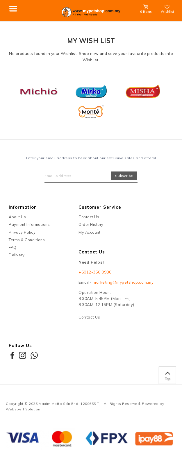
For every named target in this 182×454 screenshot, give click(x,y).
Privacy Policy (22, 232)
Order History (91, 224)
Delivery (16, 255)
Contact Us (88, 217)
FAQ (13, 247)
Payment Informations (29, 224)
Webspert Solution (23, 409)
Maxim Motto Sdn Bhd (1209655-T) (70, 403)
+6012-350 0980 (94, 272)
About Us (17, 217)
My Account (89, 232)
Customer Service (99, 207)
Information (23, 207)
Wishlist (167, 10)
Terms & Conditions (27, 239)
